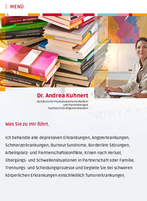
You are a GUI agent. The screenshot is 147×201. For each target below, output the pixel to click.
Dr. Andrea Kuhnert (62, 95)
